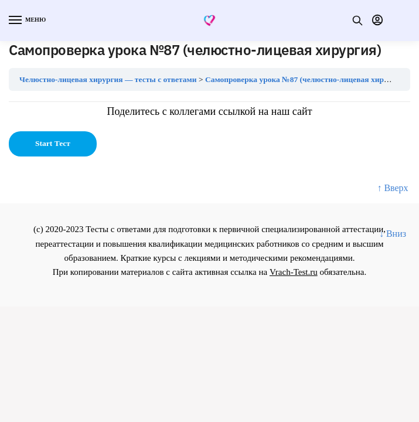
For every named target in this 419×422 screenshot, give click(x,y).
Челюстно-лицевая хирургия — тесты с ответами (108, 79)
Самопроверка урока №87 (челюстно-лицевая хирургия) (306, 79)
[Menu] (26, 20)
